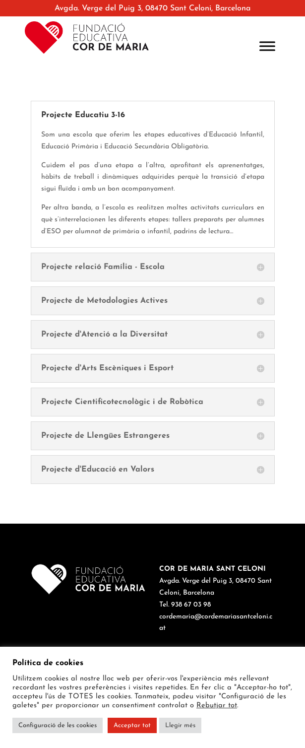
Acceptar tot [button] (132, 725)
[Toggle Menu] (267, 46)
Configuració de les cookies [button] (57, 725)
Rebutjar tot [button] (216, 705)
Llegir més (180, 725)
